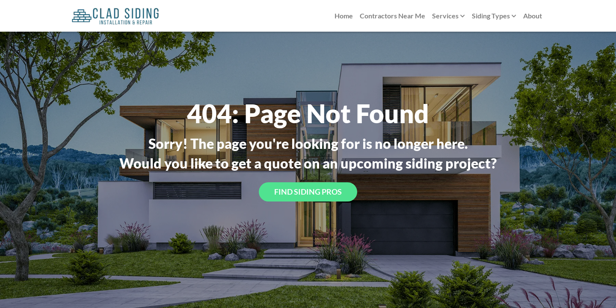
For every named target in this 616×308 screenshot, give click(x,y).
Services (448, 16)
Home (344, 16)
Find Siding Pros (308, 191)
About (532, 16)
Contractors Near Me (392, 16)
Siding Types (494, 16)
